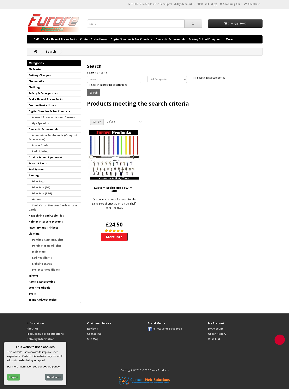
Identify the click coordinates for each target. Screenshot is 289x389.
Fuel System (36, 169)
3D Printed (35, 69)
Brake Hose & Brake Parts (60, 39)
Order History (217, 334)
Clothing (34, 87)
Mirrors (33, 275)
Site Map (92, 339)
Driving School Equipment (206, 39)
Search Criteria (97, 72)
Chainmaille (36, 81)
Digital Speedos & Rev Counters (131, 39)
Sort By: (96, 121)
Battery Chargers (40, 75)
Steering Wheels (39, 287)
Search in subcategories (209, 77)
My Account (215, 328)
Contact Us (94, 334)
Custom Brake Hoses (93, 39)
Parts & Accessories (42, 281)
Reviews (92, 328)
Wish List (214, 339)
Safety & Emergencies (43, 93)
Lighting (34, 233)
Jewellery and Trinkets (43, 227)
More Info (114, 237)
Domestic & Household (171, 39)
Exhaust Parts (38, 163)
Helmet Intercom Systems (46, 221)
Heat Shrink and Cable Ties (46, 215)
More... (230, 39)
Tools (32, 293)
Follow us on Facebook (165, 328)
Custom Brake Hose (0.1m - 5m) (114, 189)
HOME (35, 39)
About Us (32, 328)
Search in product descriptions (107, 85)
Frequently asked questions (45, 334)
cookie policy (51, 366)
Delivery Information (40, 339)
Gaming (34, 175)
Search (51, 51)
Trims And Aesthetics (43, 299)
